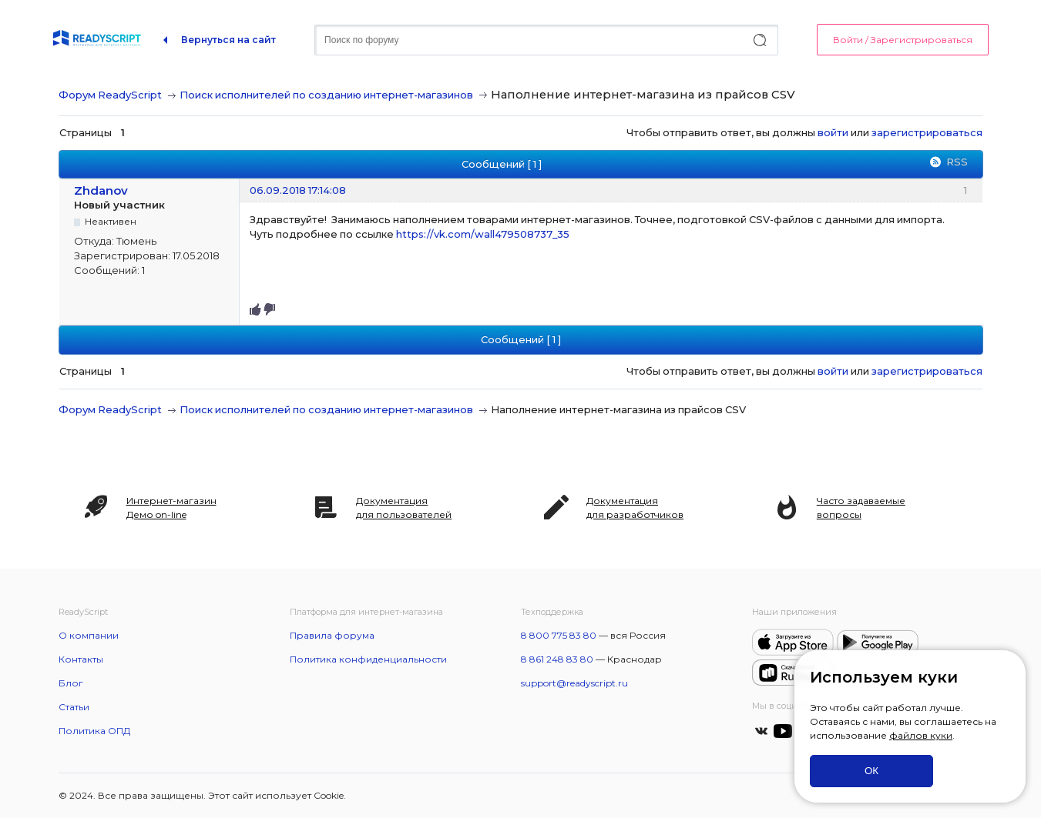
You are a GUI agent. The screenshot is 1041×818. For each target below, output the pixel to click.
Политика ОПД (94, 730)
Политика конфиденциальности (368, 659)
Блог (71, 683)
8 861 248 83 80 (557, 659)
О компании (89, 635)
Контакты (81, 659)
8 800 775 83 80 (558, 635)
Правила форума (332, 635)
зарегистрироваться (926, 132)
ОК (871, 770)
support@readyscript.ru (574, 683)
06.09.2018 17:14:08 (298, 190)
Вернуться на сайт (228, 39)
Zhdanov (101, 190)
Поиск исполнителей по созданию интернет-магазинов (326, 94)
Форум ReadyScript (110, 94)
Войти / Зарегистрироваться (902, 39)
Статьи (74, 707)
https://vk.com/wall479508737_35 (482, 234)
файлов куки (920, 735)
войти (833, 132)
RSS (957, 161)
